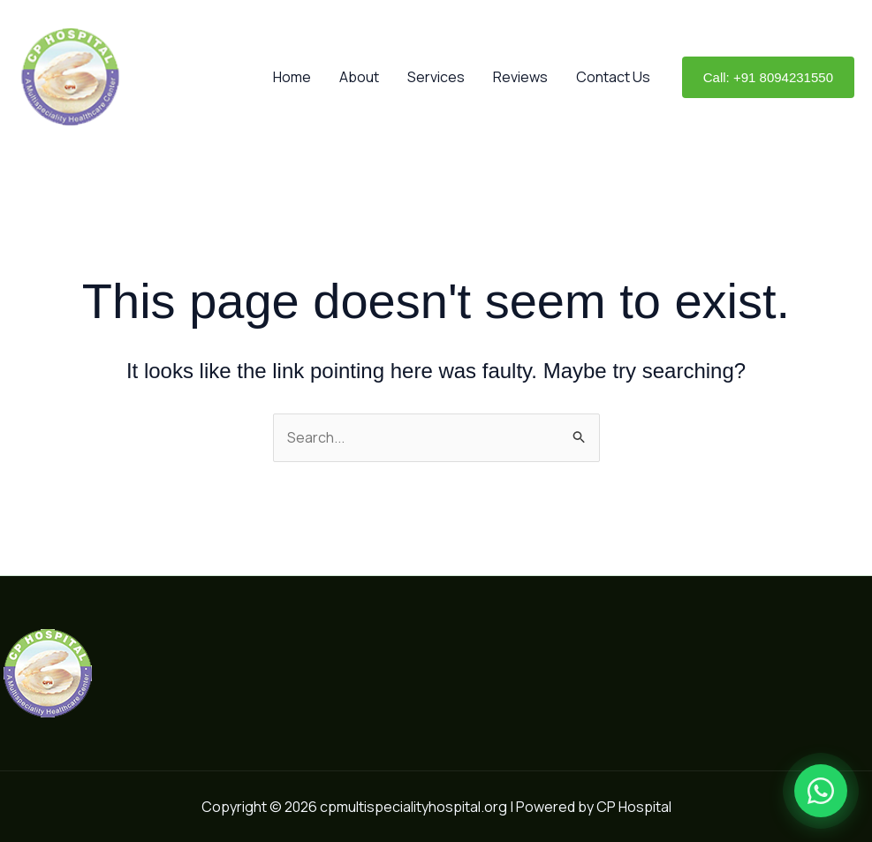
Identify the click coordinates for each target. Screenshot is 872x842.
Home (292, 77)
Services (436, 77)
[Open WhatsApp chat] (820, 790)
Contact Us (613, 77)
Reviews (520, 77)
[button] (768, 77)
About (359, 77)
